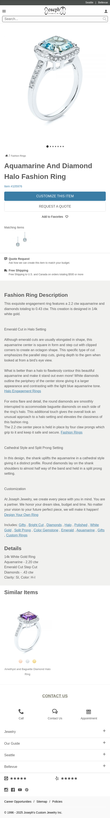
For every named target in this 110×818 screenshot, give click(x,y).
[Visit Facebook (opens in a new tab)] (14, 790)
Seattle (55, 755)
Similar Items (21, 592)
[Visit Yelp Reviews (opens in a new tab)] (80, 778)
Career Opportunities (17, 801)
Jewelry (55, 731)
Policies (57, 801)
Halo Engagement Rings (22, 391)
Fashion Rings (71, 432)
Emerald (67, 530)
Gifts (22, 525)
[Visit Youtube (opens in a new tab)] (21, 790)
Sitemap (41, 801)
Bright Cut (36, 525)
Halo (68, 525)
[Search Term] (55, 19)
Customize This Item (55, 196)
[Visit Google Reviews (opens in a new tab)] (29, 778)
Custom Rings (16, 535)
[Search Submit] (105, 19)
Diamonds (54, 525)
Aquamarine (86, 530)
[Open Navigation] (4, 11)
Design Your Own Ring (21, 515)
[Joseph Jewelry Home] (6, 155)
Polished (80, 525)
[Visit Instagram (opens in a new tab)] (7, 790)
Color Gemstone (46, 530)
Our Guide (55, 743)
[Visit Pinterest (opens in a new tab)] (28, 790)
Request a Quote (55, 206)
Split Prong (22, 530)
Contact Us (55, 696)
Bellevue (55, 766)
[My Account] (106, 11)
